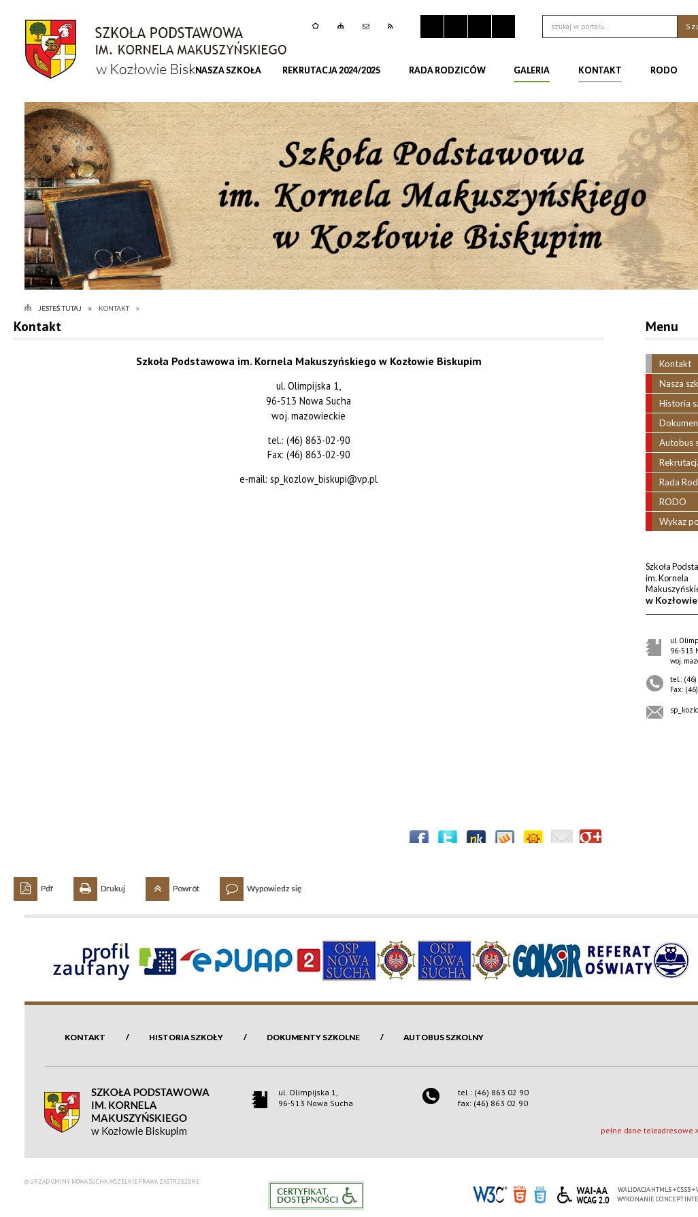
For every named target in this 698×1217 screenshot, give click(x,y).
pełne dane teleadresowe (647, 1130)
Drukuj (99, 885)
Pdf (33, 885)
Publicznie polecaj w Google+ (590, 840)
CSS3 (540, 1193)
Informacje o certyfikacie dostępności (316, 1195)
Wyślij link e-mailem (562, 840)
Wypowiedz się (260, 885)
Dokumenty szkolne (313, 1037)
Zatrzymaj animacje (432, 26)
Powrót (172, 885)
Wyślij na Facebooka (419, 840)
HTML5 (519, 1193)
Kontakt (85, 1037)
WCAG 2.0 (583, 1192)
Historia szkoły (186, 1037)
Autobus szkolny (443, 1037)
